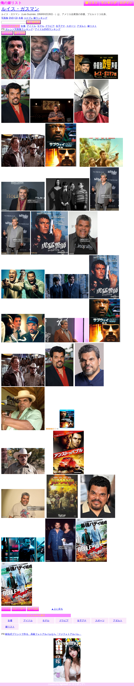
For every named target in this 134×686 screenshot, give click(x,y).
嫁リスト (91, 2)
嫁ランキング (40, 18)
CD (16, 18)
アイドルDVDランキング (47, 29)
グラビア (50, 26)
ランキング (109, 2)
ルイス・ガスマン (20, 8)
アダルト (81, 26)
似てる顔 (20, 32)
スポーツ (71, 26)
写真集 (4, 18)
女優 (23, 26)
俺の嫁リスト (11, 3)
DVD (11, 18)
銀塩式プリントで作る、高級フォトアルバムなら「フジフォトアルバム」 (43, 634)
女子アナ (60, 26)
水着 (20, 18)
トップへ (7, 32)
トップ (6, 608)
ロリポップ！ (79, 684)
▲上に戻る (57, 609)
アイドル (31, 26)
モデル (40, 26)
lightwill (63, 684)
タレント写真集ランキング (19, 29)
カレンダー (18, 608)
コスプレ (28, 18)
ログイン (126, 2)
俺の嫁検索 (33, 22)
